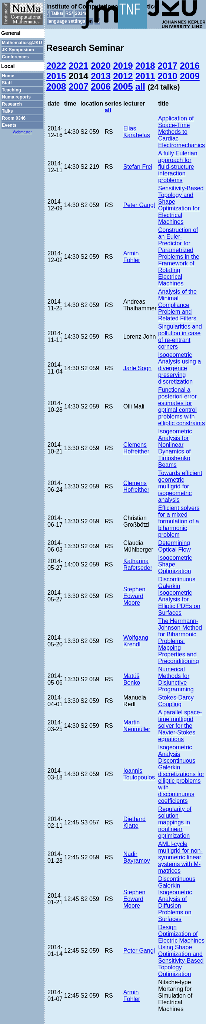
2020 (100, 66)
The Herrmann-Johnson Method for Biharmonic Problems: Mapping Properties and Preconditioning (180, 641)
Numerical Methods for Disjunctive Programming (176, 679)
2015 (56, 76)
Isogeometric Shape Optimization (175, 564)
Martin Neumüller (136, 725)
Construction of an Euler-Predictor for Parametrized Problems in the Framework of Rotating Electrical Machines (178, 257)
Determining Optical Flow (174, 546)
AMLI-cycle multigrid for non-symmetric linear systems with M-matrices (180, 857)
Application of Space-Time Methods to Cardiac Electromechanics (181, 131)
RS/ (69, 13)
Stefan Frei (137, 167)
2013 (100, 76)
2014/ (80, 13)
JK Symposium (18, 49)
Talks (7, 111)
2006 (100, 86)
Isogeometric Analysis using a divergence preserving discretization (179, 368)
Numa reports (16, 97)
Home (8, 75)
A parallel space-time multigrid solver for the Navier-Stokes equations (180, 725)
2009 (189, 76)
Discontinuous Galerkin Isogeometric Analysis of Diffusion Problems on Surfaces (177, 899)
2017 (167, 66)
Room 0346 (14, 118)
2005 (123, 86)
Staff (7, 82)
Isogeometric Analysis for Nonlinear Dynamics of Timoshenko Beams (175, 448)
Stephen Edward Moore (134, 596)
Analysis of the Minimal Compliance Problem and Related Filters (177, 305)
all (140, 86)
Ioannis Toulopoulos (139, 774)
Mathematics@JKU (22, 42)
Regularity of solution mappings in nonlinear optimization (175, 822)
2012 (123, 76)
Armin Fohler (131, 256)
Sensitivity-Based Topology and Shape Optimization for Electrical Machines (181, 205)
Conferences (15, 56)
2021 (78, 66)
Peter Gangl (139, 205)
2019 (123, 66)
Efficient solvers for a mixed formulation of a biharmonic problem (179, 521)
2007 (78, 86)
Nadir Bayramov (136, 857)
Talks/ (57, 13)
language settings (66, 21)
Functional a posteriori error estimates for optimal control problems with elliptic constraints (181, 406)
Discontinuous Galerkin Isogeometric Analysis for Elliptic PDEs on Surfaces (179, 596)
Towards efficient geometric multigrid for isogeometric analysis (180, 486)
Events (9, 125)
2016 (189, 66)
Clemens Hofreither (136, 448)
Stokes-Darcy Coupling (176, 700)
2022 (56, 66)
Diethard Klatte (134, 822)
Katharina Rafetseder (137, 564)
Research (12, 104)
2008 (56, 86)
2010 (167, 76)
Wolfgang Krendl (135, 640)
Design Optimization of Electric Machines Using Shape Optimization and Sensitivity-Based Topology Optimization (181, 950)
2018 (145, 66)
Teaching (11, 90)
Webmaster (22, 132)
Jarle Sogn (137, 368)
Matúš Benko (131, 679)
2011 (145, 76)
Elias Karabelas (136, 131)
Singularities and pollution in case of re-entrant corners (180, 336)
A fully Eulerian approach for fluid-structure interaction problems (177, 166)
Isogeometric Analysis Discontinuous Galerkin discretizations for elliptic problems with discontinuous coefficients (181, 774)
